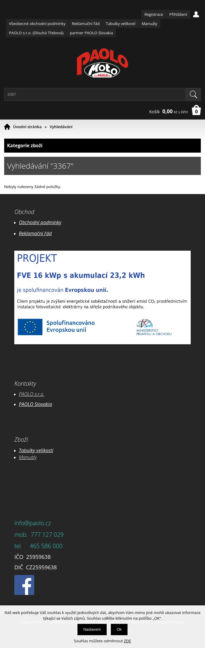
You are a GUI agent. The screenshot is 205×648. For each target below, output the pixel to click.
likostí (47, 450)
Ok (119, 629)
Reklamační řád (86, 23)
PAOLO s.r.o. (31, 394)
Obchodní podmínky (40, 222)
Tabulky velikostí (120, 23)
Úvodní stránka (27, 126)
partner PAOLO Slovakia (91, 32)
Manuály (149, 23)
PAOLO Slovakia (35, 404)
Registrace (154, 14)
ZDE (127, 641)
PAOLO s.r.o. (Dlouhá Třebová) (36, 32)
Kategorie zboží (102, 146)
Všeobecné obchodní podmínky (37, 23)
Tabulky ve (30, 450)
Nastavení (92, 629)
